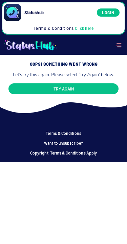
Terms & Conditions (64, 28)
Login (108, 12)
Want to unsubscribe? (63, 143)
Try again (64, 89)
